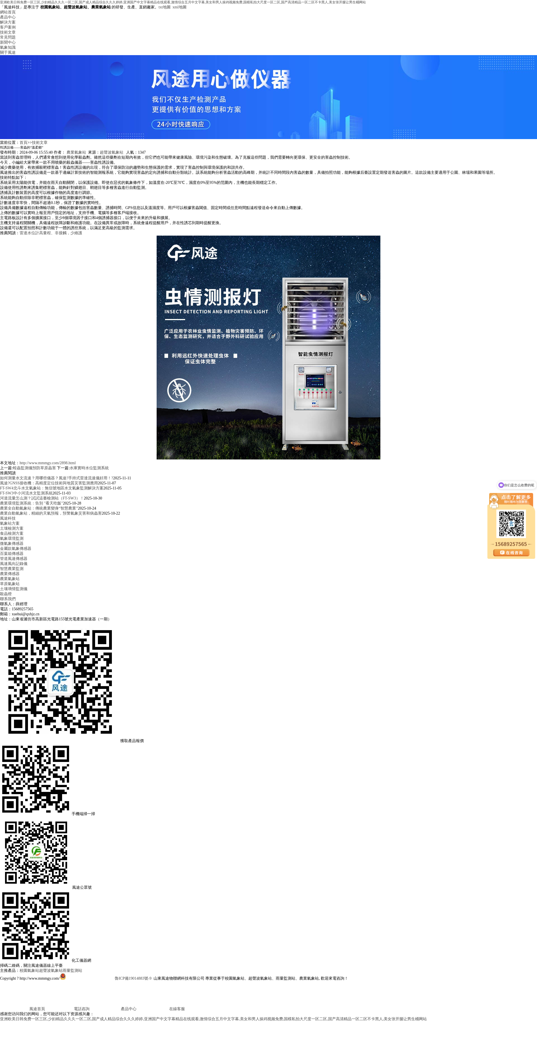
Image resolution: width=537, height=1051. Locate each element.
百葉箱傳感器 (11, 554)
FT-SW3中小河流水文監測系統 (26, 493)
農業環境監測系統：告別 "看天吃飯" (31, 503)
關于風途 (8, 52)
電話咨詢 (68, 1009)
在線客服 (161, 1009)
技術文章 (8, 32)
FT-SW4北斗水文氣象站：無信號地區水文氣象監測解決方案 (51, 488)
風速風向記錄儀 (13, 564)
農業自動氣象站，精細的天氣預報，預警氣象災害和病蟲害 (51, 513)
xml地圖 (180, 7)
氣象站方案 (10, 523)
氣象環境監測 (11, 538)
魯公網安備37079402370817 (87, 978)
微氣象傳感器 (11, 543)
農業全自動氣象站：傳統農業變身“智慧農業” (39, 508)
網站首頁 (8, 12)
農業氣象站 (76, 152)
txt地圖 (165, 7)
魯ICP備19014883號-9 (133, 978)
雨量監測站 (72, 970)
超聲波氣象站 (111, 152)
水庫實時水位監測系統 (89, 468)
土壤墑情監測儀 (13, 589)
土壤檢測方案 (11, 528)
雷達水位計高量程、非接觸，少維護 (51, 233)
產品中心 (8, 17)
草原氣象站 (10, 584)
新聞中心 (8, 42)
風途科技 (8, 518)
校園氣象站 (29, 970)
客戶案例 (8, 27)
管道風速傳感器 (13, 559)
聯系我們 (8, 599)
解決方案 (8, 22)
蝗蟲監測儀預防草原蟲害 (34, 468)
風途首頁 (22, 1009)
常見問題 (8, 37)
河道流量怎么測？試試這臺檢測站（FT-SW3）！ (42, 498)
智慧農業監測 (11, 569)
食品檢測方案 (11, 533)
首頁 (23, 142)
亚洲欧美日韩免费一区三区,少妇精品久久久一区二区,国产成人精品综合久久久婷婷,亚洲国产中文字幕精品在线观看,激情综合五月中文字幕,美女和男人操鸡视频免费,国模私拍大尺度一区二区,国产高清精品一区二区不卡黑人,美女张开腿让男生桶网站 (183, 2)
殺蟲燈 (6, 594)
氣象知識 (8, 47)
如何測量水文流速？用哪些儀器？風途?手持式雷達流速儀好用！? (56, 478)
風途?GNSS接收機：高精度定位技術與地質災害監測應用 (49, 483)
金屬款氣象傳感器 (15, 548)
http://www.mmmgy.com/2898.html (48, 463)
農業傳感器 (10, 574)
